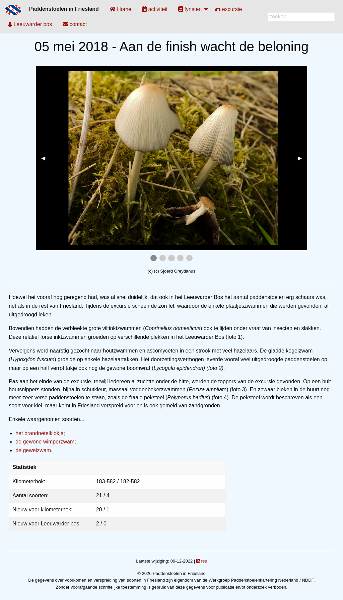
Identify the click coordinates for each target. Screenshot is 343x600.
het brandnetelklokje (39, 433)
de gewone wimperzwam (44, 441)
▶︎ (302, 158)
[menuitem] (120, 9)
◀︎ (46, 158)
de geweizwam (33, 450)
